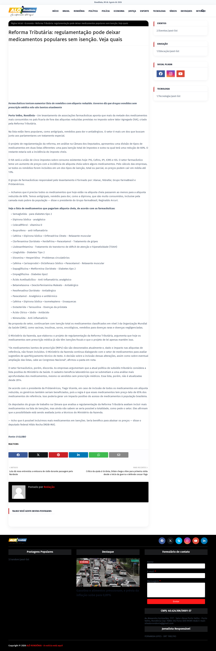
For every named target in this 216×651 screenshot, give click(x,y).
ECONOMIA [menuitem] (119, 11)
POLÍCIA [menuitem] (106, 11)
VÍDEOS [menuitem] (173, 11)
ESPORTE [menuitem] (144, 11)
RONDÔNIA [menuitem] (79, 11)
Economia (29, 23)
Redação (49, 487)
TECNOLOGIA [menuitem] (159, 11)
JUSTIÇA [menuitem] (132, 11)
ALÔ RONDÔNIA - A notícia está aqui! (44, 645)
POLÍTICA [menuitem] (93, 11)
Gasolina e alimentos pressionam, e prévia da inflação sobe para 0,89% (107, 593)
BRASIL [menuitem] (66, 11)
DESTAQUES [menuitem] (186, 11)
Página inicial (17, 23)
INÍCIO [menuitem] (55, 11)
